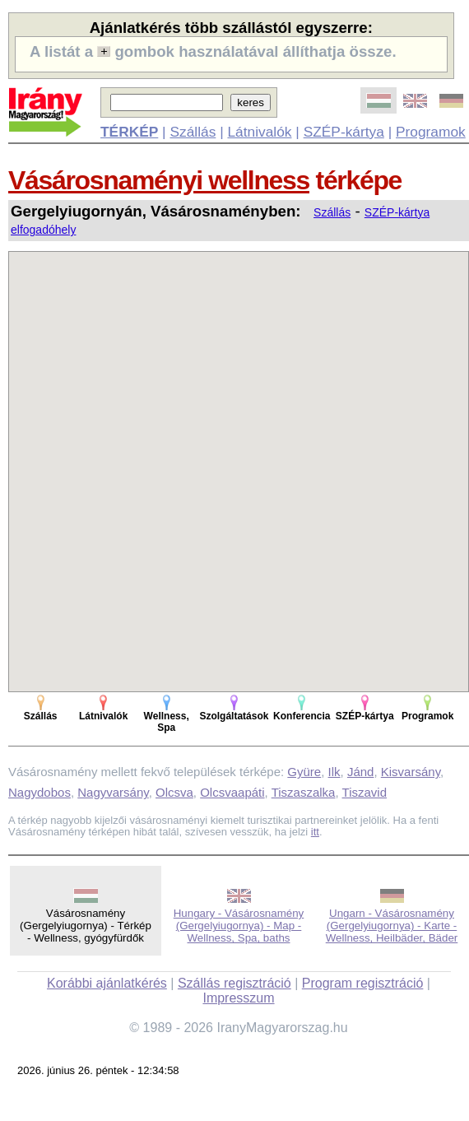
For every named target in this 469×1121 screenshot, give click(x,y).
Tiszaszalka (304, 792)
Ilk (334, 772)
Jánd (360, 772)
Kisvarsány (410, 772)
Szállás (192, 131)
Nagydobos (39, 792)
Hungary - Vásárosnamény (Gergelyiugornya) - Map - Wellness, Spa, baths (239, 925)
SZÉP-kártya (344, 131)
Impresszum (238, 998)
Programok (431, 131)
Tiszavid (364, 792)
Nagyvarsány (112, 792)
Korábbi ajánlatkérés (107, 983)
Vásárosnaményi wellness (158, 180)
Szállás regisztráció (234, 983)
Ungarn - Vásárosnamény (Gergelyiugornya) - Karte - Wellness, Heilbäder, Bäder (392, 925)
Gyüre (304, 772)
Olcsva (174, 792)
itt (315, 832)
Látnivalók (259, 131)
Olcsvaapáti (232, 792)
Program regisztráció (363, 983)
